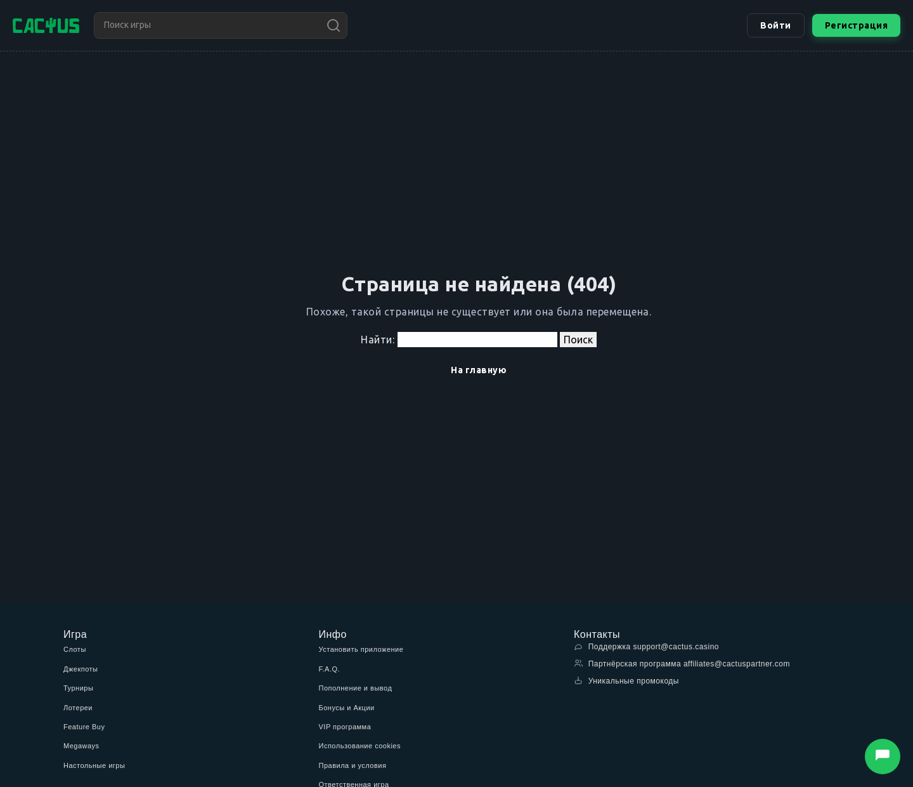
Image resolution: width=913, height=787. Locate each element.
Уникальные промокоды (626, 680)
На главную (479, 370)
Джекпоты (80, 669)
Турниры (78, 688)
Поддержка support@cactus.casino (646, 646)
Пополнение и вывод (355, 688)
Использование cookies (360, 746)
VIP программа (345, 727)
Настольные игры (94, 765)
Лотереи (78, 707)
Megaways (81, 746)
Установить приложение (361, 649)
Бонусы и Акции (347, 707)
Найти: (377, 339)
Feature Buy (84, 727)
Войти (775, 25)
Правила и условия (353, 765)
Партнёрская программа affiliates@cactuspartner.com (682, 663)
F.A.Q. (329, 669)
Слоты (74, 649)
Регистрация (856, 25)
